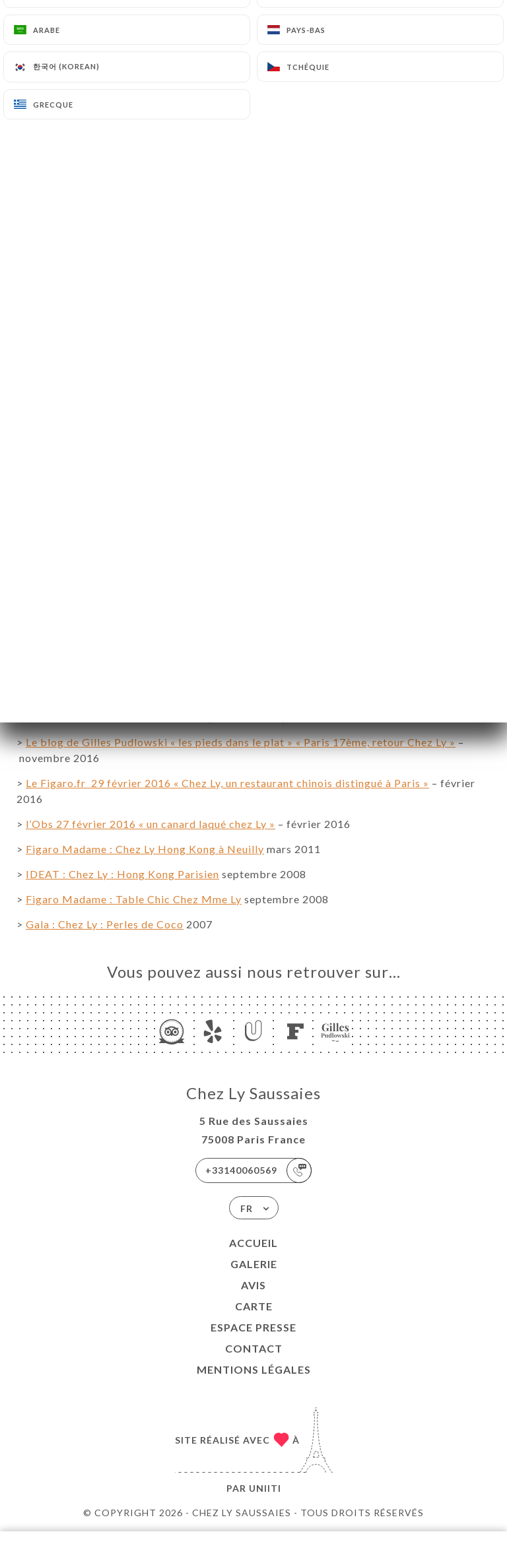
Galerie (253, 1264)
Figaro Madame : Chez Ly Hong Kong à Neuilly (145, 849)
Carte (254, 1306)
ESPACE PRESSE (253, 1327)
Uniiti (265, 1488)
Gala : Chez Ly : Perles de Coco (105, 924)
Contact (254, 1348)
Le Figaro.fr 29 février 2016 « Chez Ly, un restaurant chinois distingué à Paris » (227, 783)
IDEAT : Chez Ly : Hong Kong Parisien (122, 874)
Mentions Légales (254, 1369)
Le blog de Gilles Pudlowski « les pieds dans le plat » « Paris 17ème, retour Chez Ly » (241, 742)
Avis (253, 1285)
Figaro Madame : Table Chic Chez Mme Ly (134, 899)
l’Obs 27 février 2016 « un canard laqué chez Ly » (150, 823)
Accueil (253, 1242)
